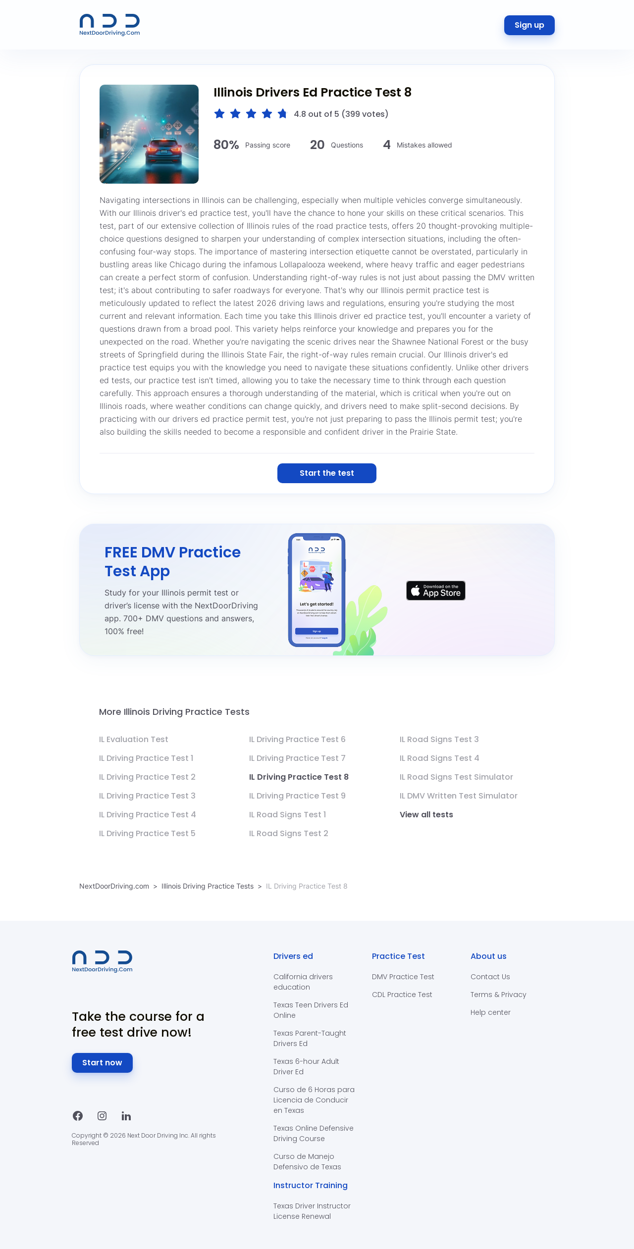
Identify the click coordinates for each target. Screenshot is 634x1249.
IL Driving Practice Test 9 (297, 795)
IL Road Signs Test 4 (439, 758)
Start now (102, 1062)
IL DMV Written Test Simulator (459, 795)
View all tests (426, 814)
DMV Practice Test (403, 977)
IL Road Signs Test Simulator (456, 777)
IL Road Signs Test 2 (288, 833)
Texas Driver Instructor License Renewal (312, 1211)
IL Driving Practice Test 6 (297, 739)
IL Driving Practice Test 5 (147, 833)
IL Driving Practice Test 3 (147, 795)
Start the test (327, 473)
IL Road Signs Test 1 (287, 814)
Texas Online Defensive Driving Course (313, 1133)
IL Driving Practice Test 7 (297, 758)
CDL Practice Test (402, 994)
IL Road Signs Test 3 (439, 739)
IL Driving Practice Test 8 (299, 777)
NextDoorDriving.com (114, 886)
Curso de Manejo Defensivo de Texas (307, 1161)
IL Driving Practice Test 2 (147, 777)
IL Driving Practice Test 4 (147, 814)
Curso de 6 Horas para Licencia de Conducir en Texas (314, 1100)
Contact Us (490, 977)
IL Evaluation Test (133, 739)
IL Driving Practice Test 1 (146, 758)
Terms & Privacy (499, 994)
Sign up (529, 25)
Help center (491, 1012)
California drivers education (303, 982)
